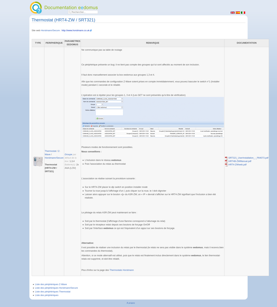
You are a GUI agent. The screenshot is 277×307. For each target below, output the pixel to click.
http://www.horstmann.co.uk (75, 30)
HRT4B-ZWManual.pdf (238, 161)
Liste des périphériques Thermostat (53, 291)
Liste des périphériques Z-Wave (51, 284)
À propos (131, 303)
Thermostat (50, 151)
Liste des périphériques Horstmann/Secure (56, 288)
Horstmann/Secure (50, 30)
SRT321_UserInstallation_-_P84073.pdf (246, 158)
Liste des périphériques (46, 295)
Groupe (68, 154)
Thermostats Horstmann (122, 270)
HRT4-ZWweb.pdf (236, 164)
